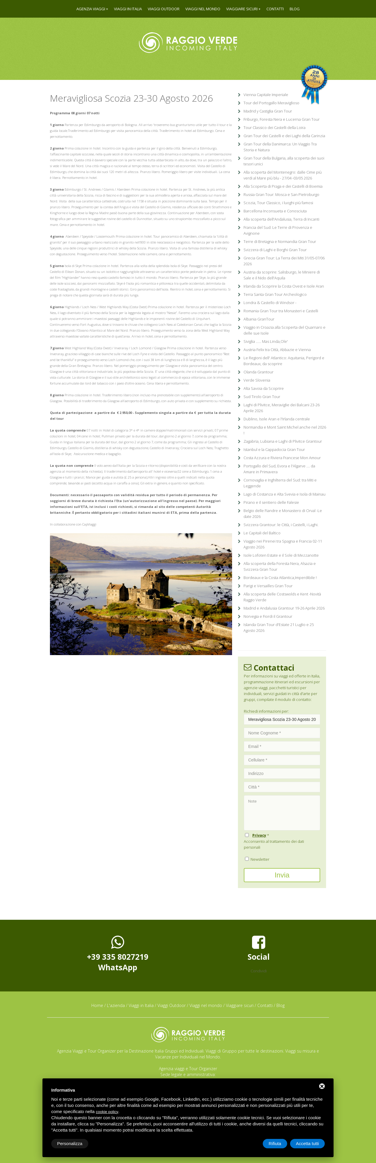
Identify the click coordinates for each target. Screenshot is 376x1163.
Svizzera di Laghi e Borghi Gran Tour (275, 249)
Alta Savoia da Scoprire (264, 388)
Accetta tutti (307, 1143)
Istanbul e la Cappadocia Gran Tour (274, 449)
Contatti (275, 8)
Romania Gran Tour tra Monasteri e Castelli (281, 310)
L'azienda (116, 1005)
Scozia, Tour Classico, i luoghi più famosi (278, 202)
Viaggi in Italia (128, 8)
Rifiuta (275, 1143)
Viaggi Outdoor (163, 8)
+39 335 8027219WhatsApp (117, 953)
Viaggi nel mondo (202, 8)
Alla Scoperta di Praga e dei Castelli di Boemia (283, 186)
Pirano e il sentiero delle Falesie (271, 502)
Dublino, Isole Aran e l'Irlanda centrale (277, 419)
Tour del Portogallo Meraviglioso (271, 102)
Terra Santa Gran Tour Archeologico (275, 294)
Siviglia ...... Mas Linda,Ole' (266, 341)
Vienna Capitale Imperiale (266, 94)
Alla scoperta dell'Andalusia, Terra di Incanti (281, 219)
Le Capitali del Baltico (262, 533)
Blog (295, 8)
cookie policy (107, 1112)
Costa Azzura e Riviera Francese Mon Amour (282, 457)
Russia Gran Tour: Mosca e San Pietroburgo (281, 194)
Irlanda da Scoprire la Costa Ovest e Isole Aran (284, 286)
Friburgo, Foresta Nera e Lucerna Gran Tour (282, 119)
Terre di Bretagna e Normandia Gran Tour (280, 241)
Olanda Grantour (258, 372)
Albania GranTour (259, 319)
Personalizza (70, 1143)
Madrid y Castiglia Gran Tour (268, 111)
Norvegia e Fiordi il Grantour (268, 616)
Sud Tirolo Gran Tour (262, 396)
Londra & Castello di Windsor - (270, 302)
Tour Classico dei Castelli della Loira (275, 127)
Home (97, 1005)
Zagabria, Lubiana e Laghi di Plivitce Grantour (283, 441)
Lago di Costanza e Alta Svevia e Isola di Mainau (284, 494)
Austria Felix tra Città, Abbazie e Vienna (277, 349)
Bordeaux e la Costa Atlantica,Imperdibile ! (280, 577)
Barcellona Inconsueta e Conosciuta (275, 211)
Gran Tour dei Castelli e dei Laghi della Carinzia (284, 135)
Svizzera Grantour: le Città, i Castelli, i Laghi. (281, 524)
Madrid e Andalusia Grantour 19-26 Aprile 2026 (284, 608)
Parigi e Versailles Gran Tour (268, 585)
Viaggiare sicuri (242, 8)
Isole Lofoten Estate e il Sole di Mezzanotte (281, 555)
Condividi (259, 971)
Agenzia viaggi (90, 8)
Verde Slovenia (257, 380)
